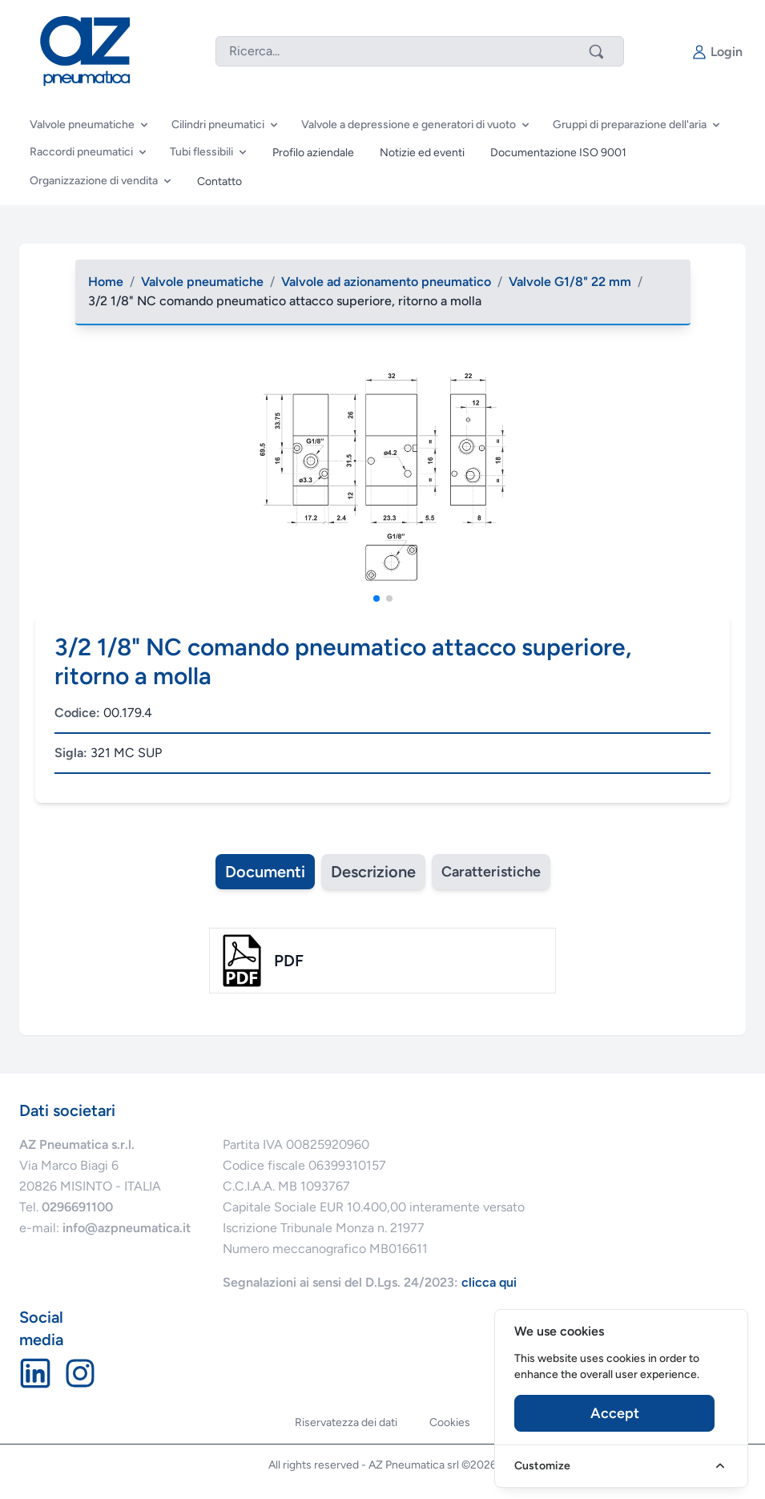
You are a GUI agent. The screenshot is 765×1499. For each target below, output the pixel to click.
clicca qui (489, 1282)
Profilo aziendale (313, 152)
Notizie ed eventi (422, 152)
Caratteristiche (491, 871)
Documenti (265, 871)
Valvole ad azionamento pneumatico (386, 281)
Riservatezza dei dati (346, 1422)
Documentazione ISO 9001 (558, 152)
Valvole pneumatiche (202, 281)
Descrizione (373, 871)
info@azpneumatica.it (126, 1227)
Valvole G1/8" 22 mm (570, 281)
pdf (289, 960)
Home (105, 281)
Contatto (219, 181)
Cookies (449, 1422)
